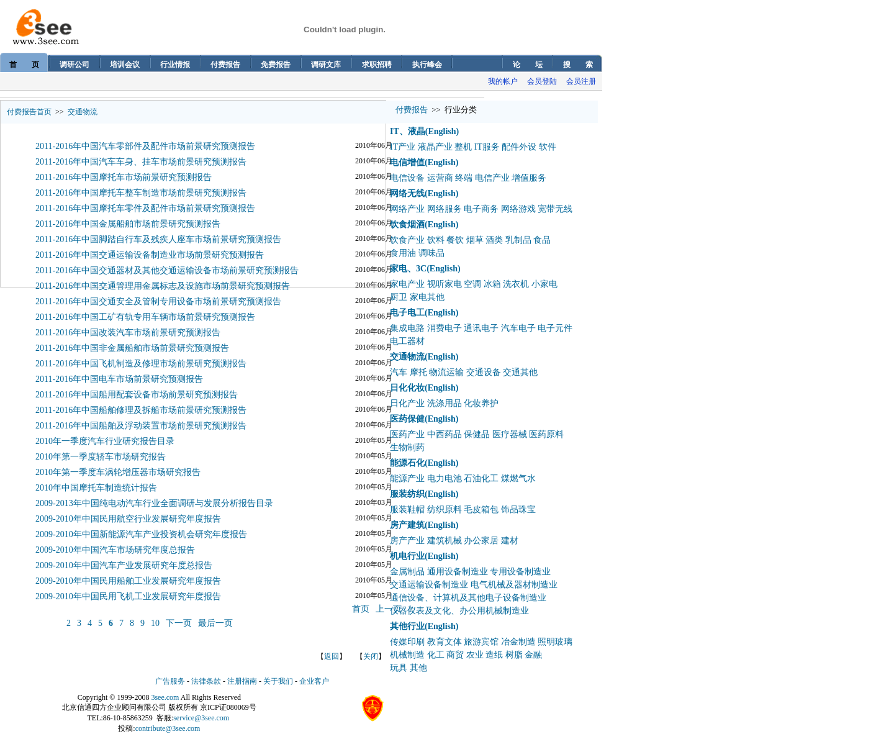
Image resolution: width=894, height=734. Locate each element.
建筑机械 (444, 540)
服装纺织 (407, 494)
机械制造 (407, 654)
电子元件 (555, 328)
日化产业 (407, 403)
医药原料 (546, 434)
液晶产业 (435, 147)
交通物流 (82, 111)
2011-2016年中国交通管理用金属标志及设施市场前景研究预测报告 (162, 286)
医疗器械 (509, 434)
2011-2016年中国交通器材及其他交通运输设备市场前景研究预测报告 (167, 270)
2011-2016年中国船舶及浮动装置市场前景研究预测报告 (140, 425)
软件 (547, 147)
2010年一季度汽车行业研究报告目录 (104, 441)
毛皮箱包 (481, 509)
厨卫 (398, 297)
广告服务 (170, 681)
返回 (331, 656)
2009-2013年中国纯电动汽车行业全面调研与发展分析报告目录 (154, 503)
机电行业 (407, 556)
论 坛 (528, 64)
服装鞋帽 (407, 509)
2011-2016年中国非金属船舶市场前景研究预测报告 (132, 348)
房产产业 (407, 540)
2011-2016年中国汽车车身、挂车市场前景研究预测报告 (140, 161)
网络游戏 (518, 209)
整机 (463, 147)
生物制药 (407, 447)
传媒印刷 (407, 641)
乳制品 (518, 240)
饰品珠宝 (518, 509)
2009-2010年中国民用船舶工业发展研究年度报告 (128, 581)
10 (155, 623)
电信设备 (407, 178)
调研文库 (326, 64)
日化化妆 (407, 387)
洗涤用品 (444, 403)
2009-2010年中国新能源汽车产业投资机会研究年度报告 (141, 534)
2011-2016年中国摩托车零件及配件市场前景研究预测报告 (145, 208)
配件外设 (519, 147)
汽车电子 (518, 328)
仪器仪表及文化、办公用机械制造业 (459, 610)
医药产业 (407, 434)
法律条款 (206, 681)
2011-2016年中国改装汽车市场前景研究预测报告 (127, 332)
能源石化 (407, 463)
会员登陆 (542, 81)
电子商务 (481, 209)
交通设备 (483, 372)
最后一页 (215, 623)
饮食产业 (407, 240)
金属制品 (407, 571)
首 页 (24, 64)
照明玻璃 (555, 641)
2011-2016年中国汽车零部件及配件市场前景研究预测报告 (145, 146)
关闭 (370, 656)
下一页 (179, 623)
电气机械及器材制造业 (514, 584)
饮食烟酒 (407, 224)
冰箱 (492, 284)
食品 (542, 240)
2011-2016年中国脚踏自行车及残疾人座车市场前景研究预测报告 (158, 239)
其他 (418, 668)
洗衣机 (516, 284)
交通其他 (520, 372)
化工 (436, 654)
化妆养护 (481, 403)
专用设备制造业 (520, 571)
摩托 (418, 372)
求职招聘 (377, 64)
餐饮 (455, 240)
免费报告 (276, 64)
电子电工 (407, 312)
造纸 (494, 654)
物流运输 (446, 372)
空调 (472, 284)
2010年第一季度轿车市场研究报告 (100, 456)
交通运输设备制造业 (429, 584)
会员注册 (581, 81)
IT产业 (402, 147)
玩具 (398, 668)
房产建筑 (407, 525)
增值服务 (529, 178)
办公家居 (481, 540)
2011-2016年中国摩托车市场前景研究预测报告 (123, 177)
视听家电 (444, 284)
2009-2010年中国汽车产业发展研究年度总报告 (123, 565)
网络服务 (444, 209)
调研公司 (74, 64)
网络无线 (407, 193)
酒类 (494, 240)
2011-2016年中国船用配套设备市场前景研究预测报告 (136, 394)
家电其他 (427, 297)
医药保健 (407, 419)
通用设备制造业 (457, 571)
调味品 (431, 253)
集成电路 (407, 328)
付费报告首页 (29, 111)
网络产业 (407, 209)
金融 (533, 654)
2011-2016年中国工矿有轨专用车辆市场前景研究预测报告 (145, 317)
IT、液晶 (407, 131)
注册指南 (242, 681)
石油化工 (481, 478)
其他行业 (407, 626)
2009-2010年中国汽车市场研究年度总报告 (115, 550)
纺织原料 (444, 509)
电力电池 (444, 478)
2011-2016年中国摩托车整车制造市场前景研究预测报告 (140, 192)
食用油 (403, 253)
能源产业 (407, 478)
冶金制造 (518, 641)
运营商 (440, 178)
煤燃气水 (518, 478)
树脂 (514, 654)
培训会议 (125, 64)
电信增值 (407, 162)
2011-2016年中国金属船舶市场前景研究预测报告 (127, 224)
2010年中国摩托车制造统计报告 (96, 487)
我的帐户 (503, 81)
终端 (463, 178)
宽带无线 (555, 209)
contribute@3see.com (168, 728)
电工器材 (407, 341)
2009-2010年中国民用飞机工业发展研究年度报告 (128, 596)
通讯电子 (481, 328)
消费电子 (444, 328)
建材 (509, 540)
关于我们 (278, 681)
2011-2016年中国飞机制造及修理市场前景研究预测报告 (140, 363)
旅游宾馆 (481, 641)
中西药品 (444, 434)
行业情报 (175, 64)
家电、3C (408, 268)
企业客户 (314, 681)
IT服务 (487, 147)
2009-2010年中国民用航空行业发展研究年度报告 (128, 518)
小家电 (544, 284)
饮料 (436, 240)
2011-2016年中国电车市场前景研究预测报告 (119, 379)
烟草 (475, 240)
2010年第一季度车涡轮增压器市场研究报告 (118, 472)
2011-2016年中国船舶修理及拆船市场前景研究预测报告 (140, 410)
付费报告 (225, 64)
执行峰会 (427, 64)
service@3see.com (201, 718)
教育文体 (444, 641)
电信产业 (492, 178)
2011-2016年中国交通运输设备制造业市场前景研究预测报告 (149, 255)
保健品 (477, 434)
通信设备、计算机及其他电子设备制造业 (468, 597)
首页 (360, 609)
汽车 (398, 372)
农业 (475, 654)
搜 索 (578, 64)
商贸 (455, 654)
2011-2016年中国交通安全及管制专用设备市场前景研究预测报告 (158, 301)
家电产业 (407, 284)
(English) (442, 131)
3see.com (165, 697)
